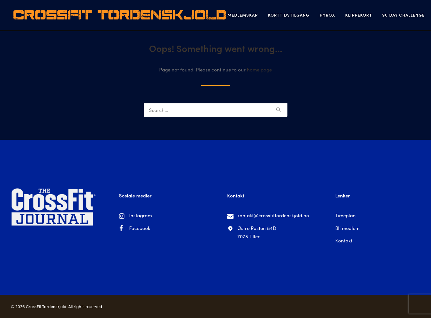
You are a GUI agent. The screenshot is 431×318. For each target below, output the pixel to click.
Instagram (140, 215)
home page (259, 69)
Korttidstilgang (272, 16)
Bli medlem (347, 228)
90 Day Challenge (387, 16)
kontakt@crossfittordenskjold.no (273, 215)
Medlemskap (226, 16)
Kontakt (343, 240)
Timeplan (345, 215)
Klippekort (342, 16)
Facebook (139, 228)
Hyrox (311, 16)
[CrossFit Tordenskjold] (111, 16)
